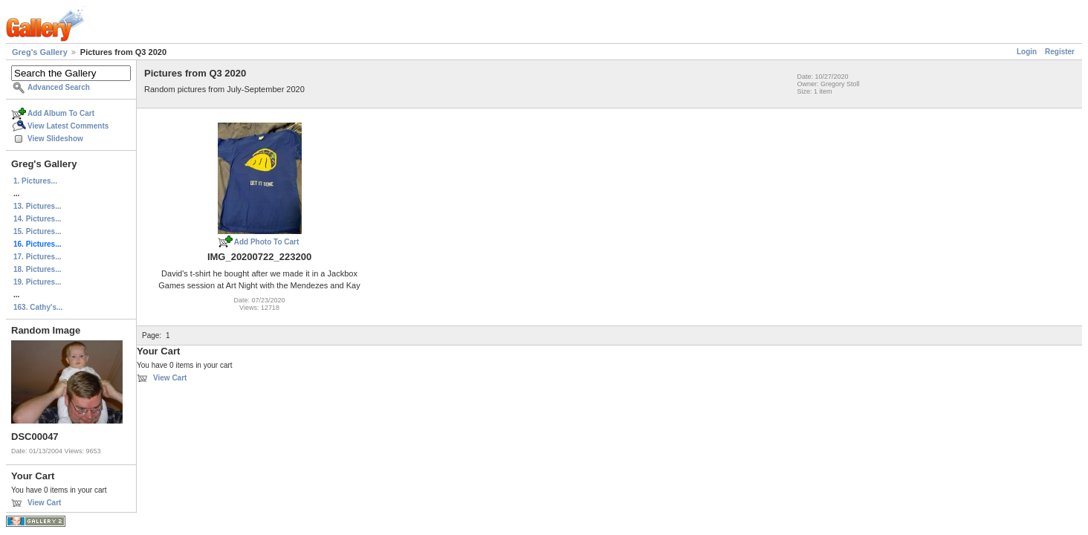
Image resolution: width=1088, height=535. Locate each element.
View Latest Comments (68, 126)
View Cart (44, 503)
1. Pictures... (35, 181)
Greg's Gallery (40, 52)
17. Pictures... (37, 257)
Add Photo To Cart (266, 242)
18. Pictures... (37, 269)
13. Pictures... (37, 206)
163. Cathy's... (37, 307)
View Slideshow (55, 138)
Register (1060, 52)
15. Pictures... (37, 231)
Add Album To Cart (60, 113)
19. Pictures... (37, 282)
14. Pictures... (37, 219)
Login (1027, 52)
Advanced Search (58, 87)
